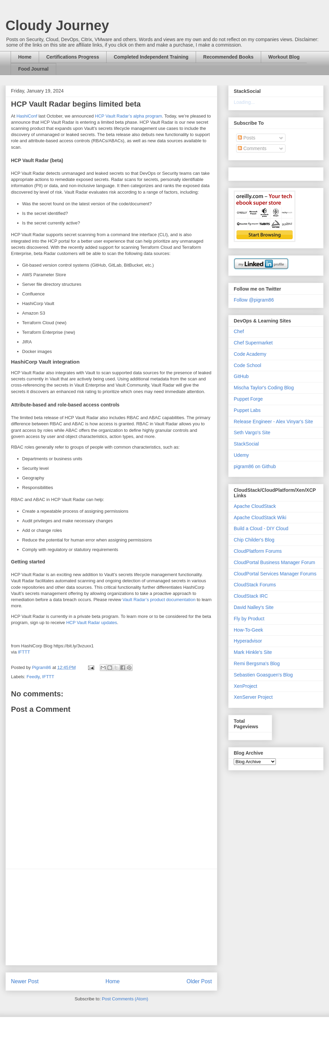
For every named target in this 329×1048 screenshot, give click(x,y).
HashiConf (26, 116)
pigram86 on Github (255, 466)
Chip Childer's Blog (254, 540)
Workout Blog (284, 57)
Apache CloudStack (255, 506)
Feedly (33, 676)
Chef (239, 331)
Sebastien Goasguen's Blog (263, 675)
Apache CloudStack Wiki (260, 517)
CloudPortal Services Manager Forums (275, 573)
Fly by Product (249, 618)
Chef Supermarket (253, 342)
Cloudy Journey (57, 25)
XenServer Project (253, 697)
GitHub (241, 376)
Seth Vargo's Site (252, 432)
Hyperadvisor (248, 641)
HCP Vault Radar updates (91, 622)
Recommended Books (228, 57)
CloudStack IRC (251, 596)
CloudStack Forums (255, 584)
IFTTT (24, 652)
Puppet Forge (248, 399)
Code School (247, 365)
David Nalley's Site (253, 607)
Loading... (244, 102)
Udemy (241, 455)
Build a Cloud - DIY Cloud (261, 528)
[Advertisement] (111, 917)
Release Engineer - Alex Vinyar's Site (273, 421)
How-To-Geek (248, 630)
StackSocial (246, 444)
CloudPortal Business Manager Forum (274, 562)
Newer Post (25, 981)
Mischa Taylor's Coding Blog (264, 387)
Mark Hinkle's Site (253, 652)
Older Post (199, 981)
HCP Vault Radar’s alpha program (128, 116)
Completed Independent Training (151, 57)
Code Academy (250, 354)
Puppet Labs (247, 410)
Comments (252, 148)
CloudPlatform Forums (258, 551)
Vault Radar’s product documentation (158, 599)
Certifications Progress (72, 57)
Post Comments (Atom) (125, 998)
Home (25, 57)
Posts (246, 138)
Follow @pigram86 (254, 300)
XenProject (245, 686)
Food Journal (33, 69)
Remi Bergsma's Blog (257, 663)
